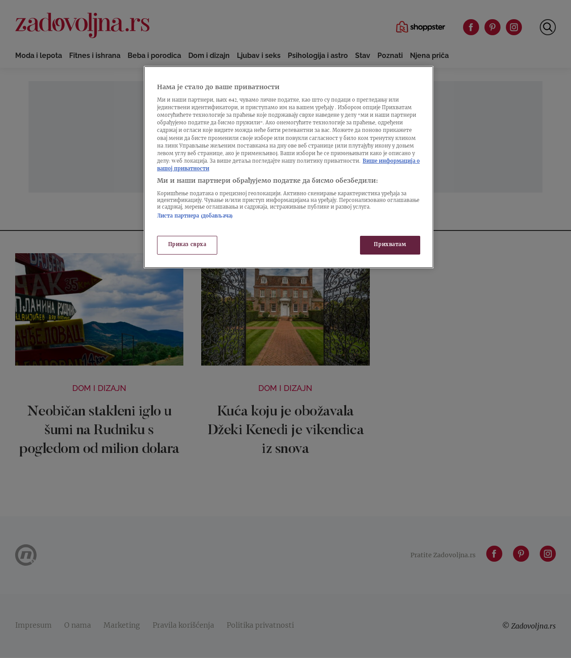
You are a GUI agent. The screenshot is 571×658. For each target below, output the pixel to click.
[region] (289, 167)
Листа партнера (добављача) (195, 216)
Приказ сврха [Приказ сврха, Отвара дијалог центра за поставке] (187, 245)
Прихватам (390, 245)
